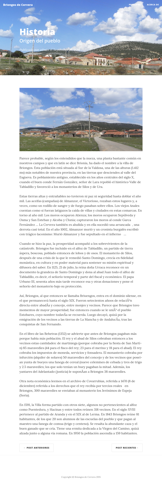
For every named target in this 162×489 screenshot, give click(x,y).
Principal (135, 4)
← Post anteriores (36, 447)
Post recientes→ (127, 447)
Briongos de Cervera (18, 5)
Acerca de (153, 4)
